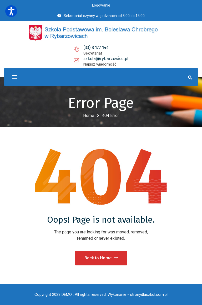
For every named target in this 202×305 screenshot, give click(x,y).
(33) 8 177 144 (49, 47)
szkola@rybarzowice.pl (100, 47)
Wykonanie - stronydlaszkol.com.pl (138, 294)
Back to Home (101, 257)
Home (88, 115)
